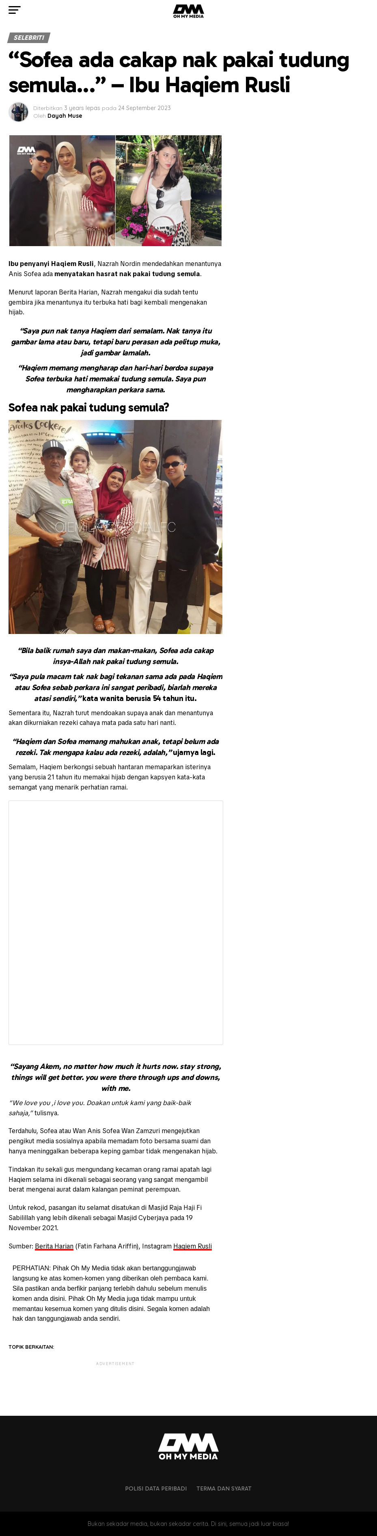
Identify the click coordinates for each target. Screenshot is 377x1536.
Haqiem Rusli (192, 1246)
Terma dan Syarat (224, 1488)
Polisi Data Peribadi (156, 1488)
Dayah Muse (64, 115)
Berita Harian (54, 1246)
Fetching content (116, 922)
